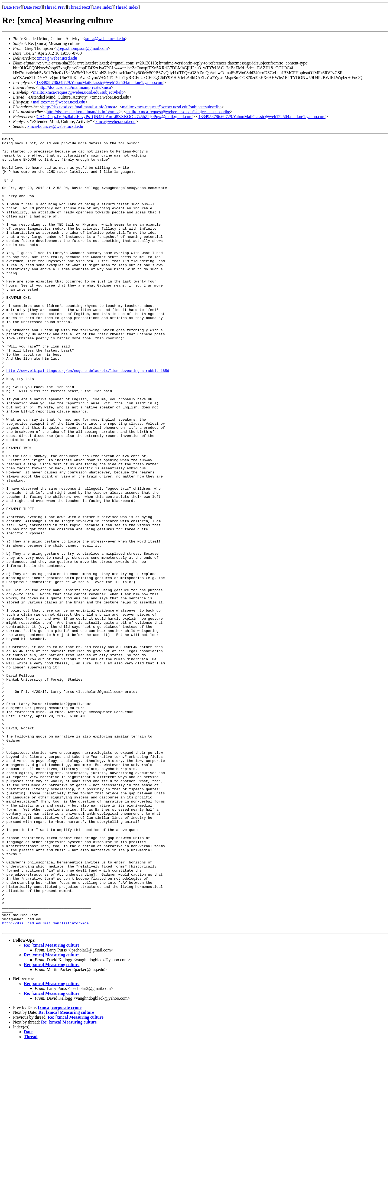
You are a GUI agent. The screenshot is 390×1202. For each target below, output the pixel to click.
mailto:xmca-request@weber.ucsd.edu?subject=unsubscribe (178, 111)
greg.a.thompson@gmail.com (82, 48)
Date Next (32, 7)
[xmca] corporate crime (60, 1166)
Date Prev (12, 7)
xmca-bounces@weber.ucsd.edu (55, 126)
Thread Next (79, 7)
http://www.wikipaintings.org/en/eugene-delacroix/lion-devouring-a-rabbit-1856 (87, 417)
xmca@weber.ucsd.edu (105, 38)
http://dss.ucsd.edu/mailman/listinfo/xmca (78, 107)
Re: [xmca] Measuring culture (51, 1103)
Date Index (102, 7)
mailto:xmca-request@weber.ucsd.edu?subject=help (78, 92)
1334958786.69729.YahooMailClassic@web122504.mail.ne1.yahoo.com (99, 82)
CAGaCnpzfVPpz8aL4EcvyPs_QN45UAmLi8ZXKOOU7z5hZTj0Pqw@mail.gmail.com (115, 116)
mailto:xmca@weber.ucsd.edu (59, 102)
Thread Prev (55, 7)
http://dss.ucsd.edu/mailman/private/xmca (74, 87)
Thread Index (126, 7)
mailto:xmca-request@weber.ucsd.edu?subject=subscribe (172, 107)
